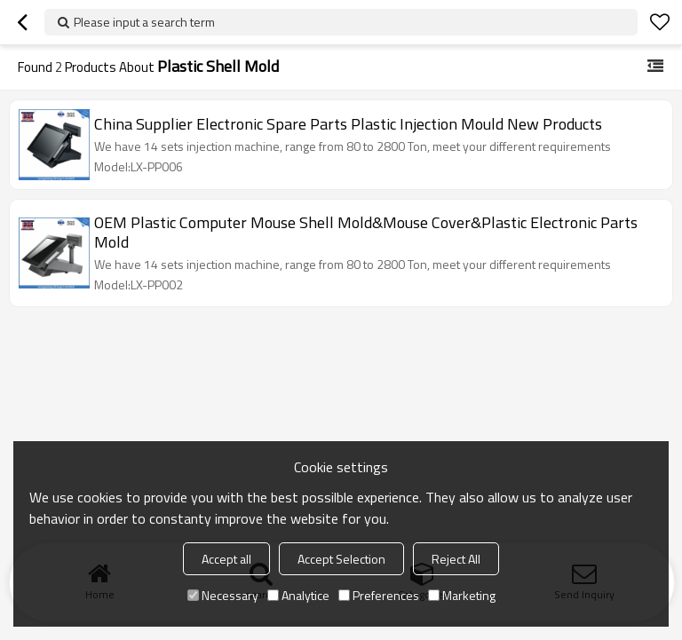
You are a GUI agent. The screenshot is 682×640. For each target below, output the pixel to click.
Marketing (462, 595)
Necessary (222, 595)
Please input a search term (144, 21)
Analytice (298, 595)
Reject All (456, 558)
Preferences (378, 595)
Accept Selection (341, 558)
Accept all (226, 558)
